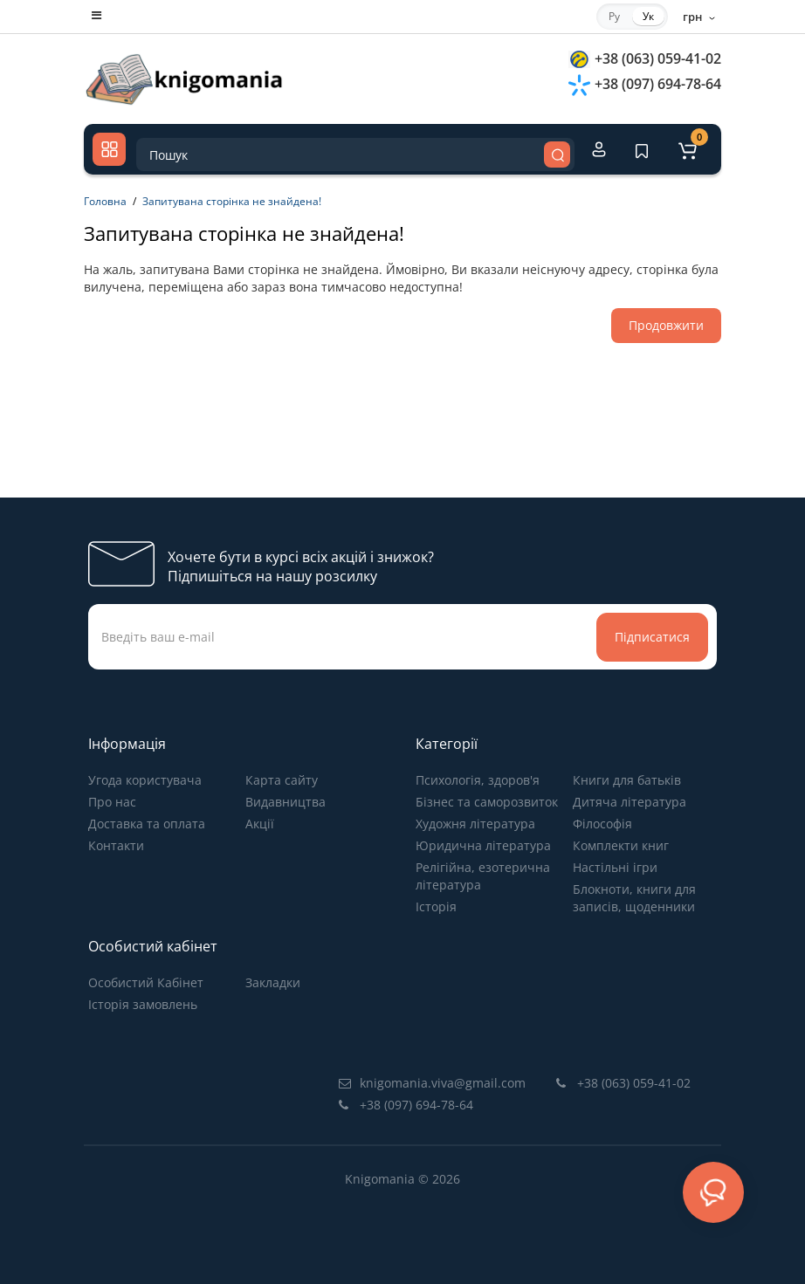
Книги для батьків (627, 780)
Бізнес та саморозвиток (487, 801)
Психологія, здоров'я (478, 780)
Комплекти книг (621, 845)
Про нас (112, 801)
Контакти (116, 845)
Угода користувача (145, 780)
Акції (259, 823)
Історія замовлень (142, 1004)
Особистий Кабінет (145, 982)
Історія (436, 906)
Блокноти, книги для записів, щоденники (634, 898)
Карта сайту (281, 780)
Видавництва (285, 801)
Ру (614, 16)
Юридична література (483, 845)
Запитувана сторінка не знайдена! (231, 201)
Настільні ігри (615, 867)
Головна (105, 201)
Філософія (602, 823)
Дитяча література (629, 801)
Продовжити (666, 325)
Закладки (272, 982)
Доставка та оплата (146, 823)
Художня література (475, 823)
